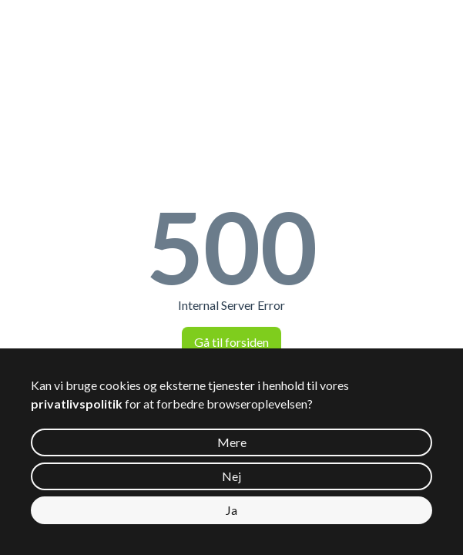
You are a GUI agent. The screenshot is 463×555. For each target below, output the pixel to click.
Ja (231, 510)
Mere (232, 442)
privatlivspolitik (76, 403)
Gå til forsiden (231, 342)
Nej (231, 476)
